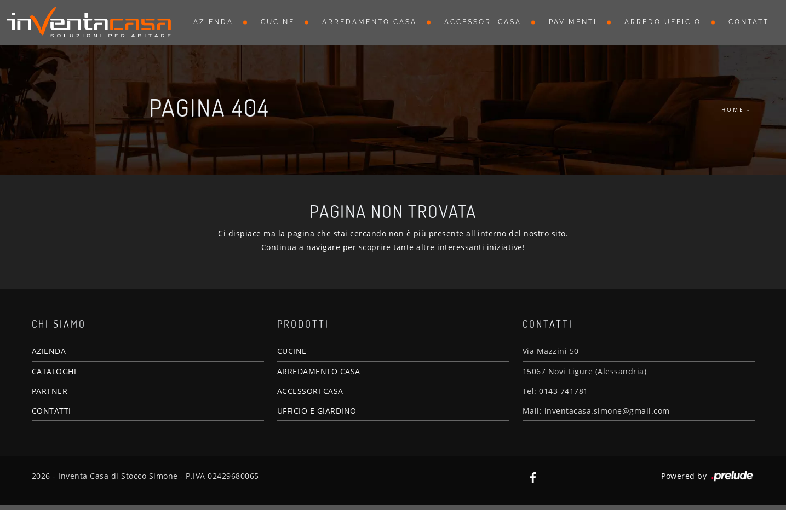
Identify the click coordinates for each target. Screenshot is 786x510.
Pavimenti (573, 22)
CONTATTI (51, 410)
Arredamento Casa (369, 22)
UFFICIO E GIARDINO (317, 410)
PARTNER (50, 391)
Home (732, 109)
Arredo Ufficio (662, 22)
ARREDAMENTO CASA (318, 371)
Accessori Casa (482, 22)
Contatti (750, 22)
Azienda (213, 22)
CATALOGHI (54, 371)
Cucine (278, 22)
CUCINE (292, 351)
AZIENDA (49, 351)
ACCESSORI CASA (310, 391)
